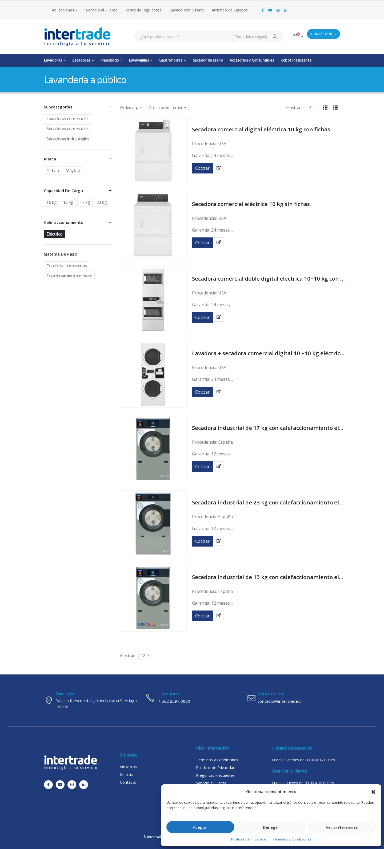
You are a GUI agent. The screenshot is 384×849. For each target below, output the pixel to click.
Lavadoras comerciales (68, 119)
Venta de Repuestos (144, 10)
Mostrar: (294, 107)
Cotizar (202, 168)
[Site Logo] (77, 37)
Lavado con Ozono (187, 10)
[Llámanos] (192, 697)
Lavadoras (53, 60)
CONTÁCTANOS (323, 33)
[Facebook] (262, 10)
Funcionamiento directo (69, 276)
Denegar (271, 827)
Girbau (52, 170)
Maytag (72, 170)
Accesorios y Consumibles (252, 60)
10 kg (51, 202)
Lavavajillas (139, 60)
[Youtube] (270, 10)
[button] (373, 791)
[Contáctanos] (293, 697)
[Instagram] (278, 10)
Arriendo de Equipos (230, 10)
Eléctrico (54, 234)
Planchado (110, 60)
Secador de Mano (208, 60)
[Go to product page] (153, 151)
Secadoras (81, 60)
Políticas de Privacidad (249, 839)
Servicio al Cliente (102, 10)
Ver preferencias (342, 827)
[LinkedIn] (285, 10)
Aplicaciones (63, 10)
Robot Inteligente (296, 60)
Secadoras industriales (67, 139)
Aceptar (200, 827)
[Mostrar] (311, 107)
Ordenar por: (131, 107)
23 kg (102, 202)
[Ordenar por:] (167, 107)
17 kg (85, 202)
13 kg (68, 202)
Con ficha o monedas (66, 266)
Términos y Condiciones (292, 839)
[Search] (275, 36)
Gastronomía (171, 60)
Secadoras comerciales (68, 129)
